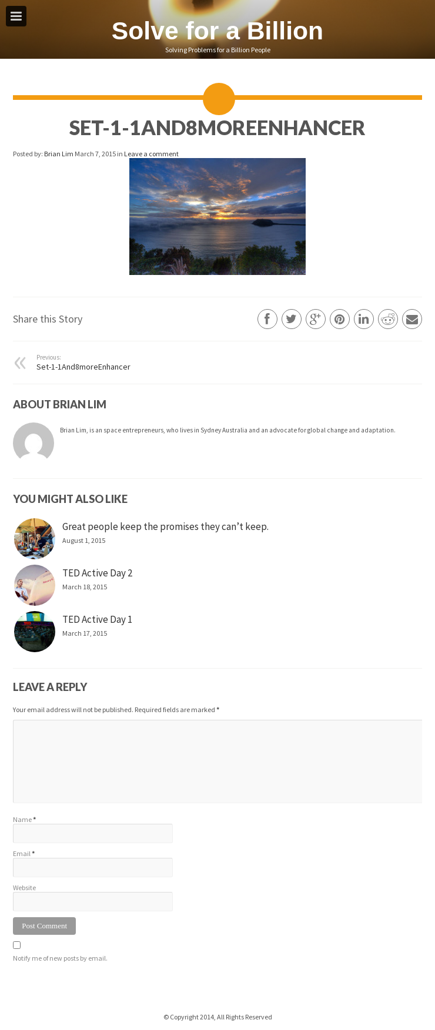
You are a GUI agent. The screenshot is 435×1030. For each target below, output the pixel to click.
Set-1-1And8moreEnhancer (108, 362)
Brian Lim (59, 153)
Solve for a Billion (217, 30)
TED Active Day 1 (97, 619)
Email (22, 853)
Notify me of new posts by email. (60, 958)
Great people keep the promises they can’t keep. (165, 526)
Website (24, 887)
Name (22, 819)
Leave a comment (151, 153)
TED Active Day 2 (97, 572)
